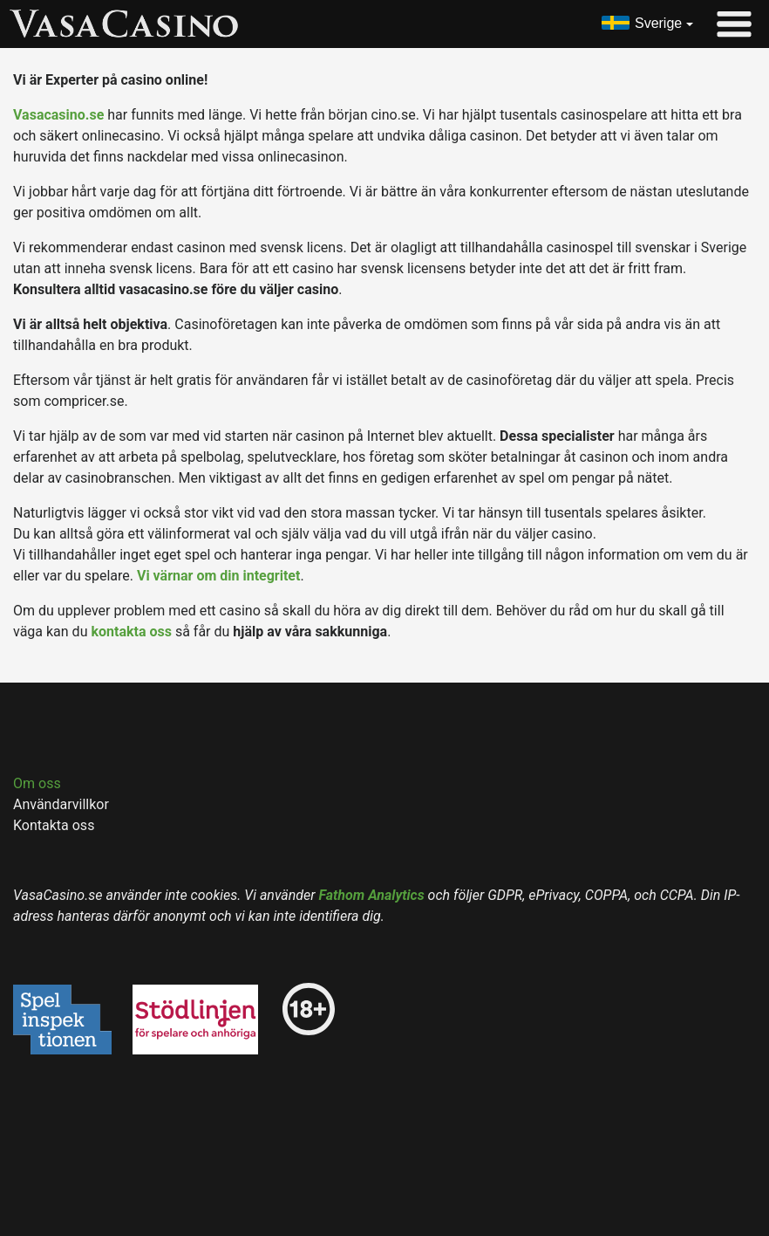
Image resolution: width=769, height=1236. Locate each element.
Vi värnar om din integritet (218, 575)
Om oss (37, 783)
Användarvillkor (61, 804)
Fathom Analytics (372, 895)
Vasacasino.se (58, 114)
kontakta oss (131, 631)
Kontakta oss (53, 825)
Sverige (658, 23)
